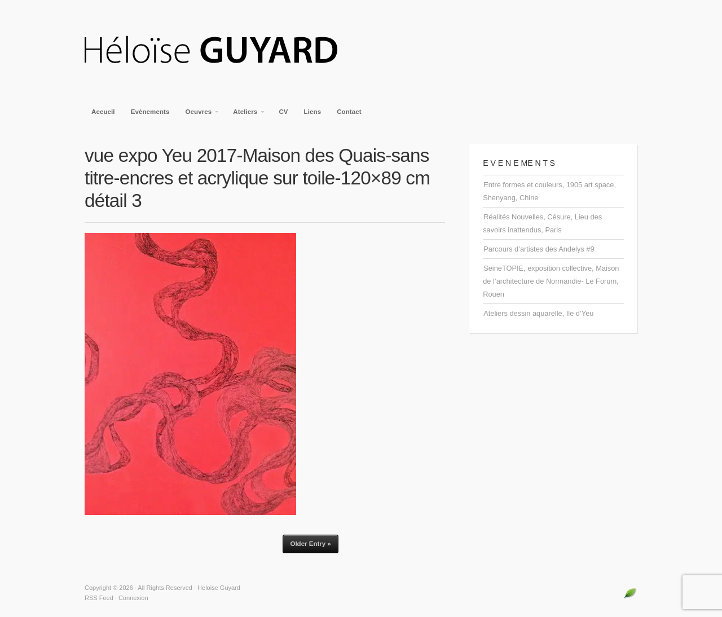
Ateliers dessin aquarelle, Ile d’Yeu (538, 313)
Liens (313, 111)
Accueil (103, 111)
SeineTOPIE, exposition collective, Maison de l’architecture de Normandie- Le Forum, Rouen (551, 281)
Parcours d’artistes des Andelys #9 (538, 249)
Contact (349, 111)
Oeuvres (199, 115)
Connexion (133, 597)
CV (283, 111)
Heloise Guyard (220, 50)
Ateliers (245, 115)
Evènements (150, 111)
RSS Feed (99, 597)
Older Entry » (310, 543)
